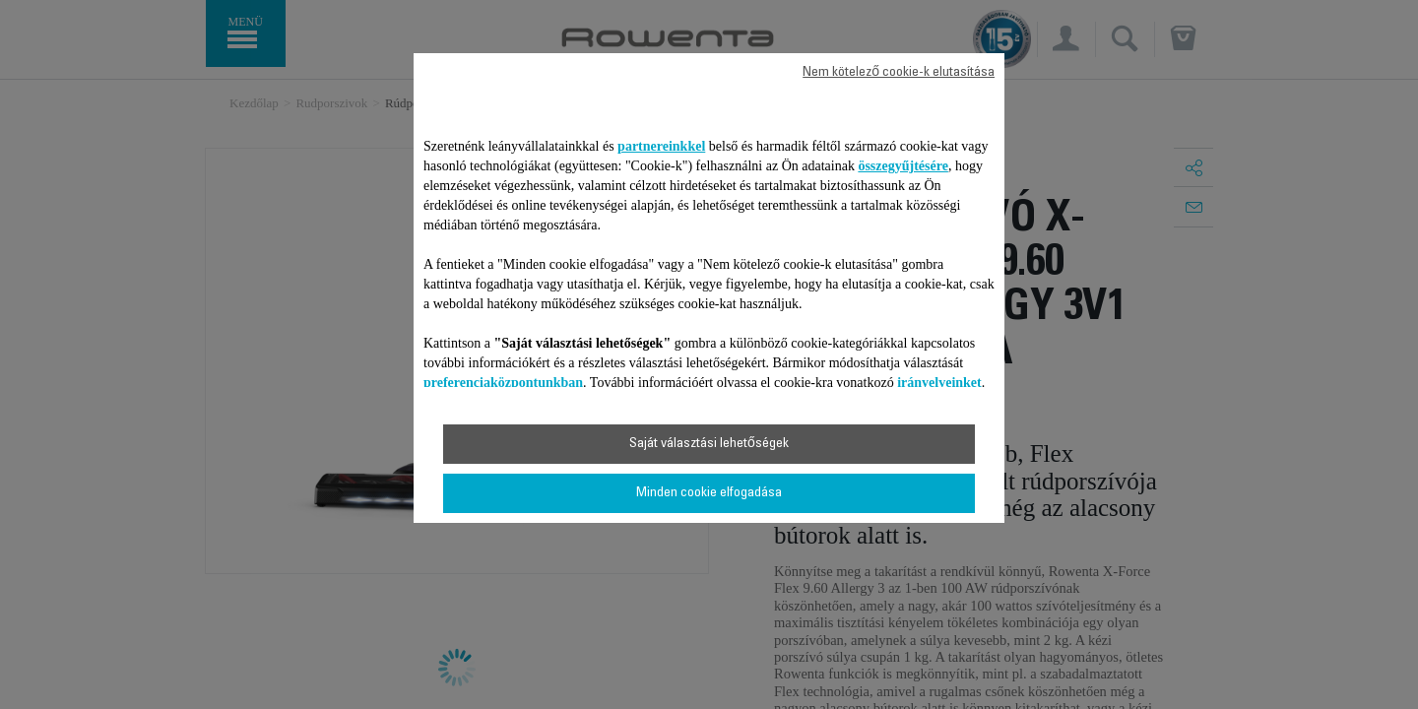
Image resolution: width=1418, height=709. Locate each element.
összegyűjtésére (903, 166)
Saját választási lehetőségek (709, 444)
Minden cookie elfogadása (709, 493)
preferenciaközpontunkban (503, 382)
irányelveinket (939, 382)
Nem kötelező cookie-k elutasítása (899, 73)
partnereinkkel (661, 146)
